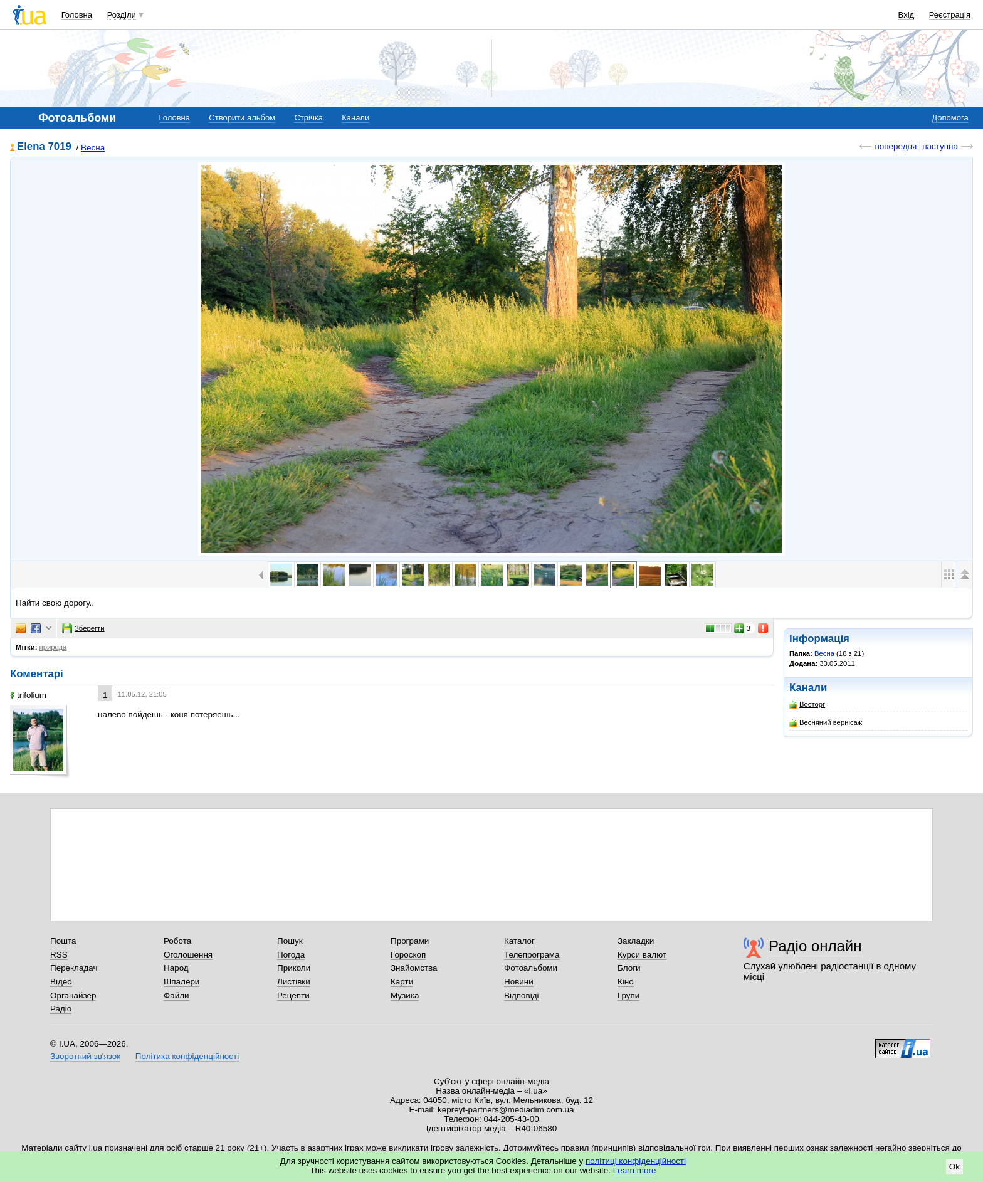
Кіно (626, 981)
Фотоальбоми (530, 968)
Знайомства (414, 968)
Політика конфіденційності (187, 1056)
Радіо (60, 1008)
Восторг (807, 704)
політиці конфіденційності (636, 1161)
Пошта (63, 941)
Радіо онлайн (815, 945)
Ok (954, 1166)
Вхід (906, 14)
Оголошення (188, 954)
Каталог (519, 941)
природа (53, 647)
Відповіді (521, 995)
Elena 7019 (44, 147)
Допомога (950, 117)
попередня (896, 146)
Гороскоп (408, 954)
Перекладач (73, 968)
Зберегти (83, 628)
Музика (405, 995)
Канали (355, 117)
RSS (59, 954)
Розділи (121, 14)
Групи (628, 995)
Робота (177, 941)
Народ (176, 968)
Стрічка (308, 117)
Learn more (634, 1170)
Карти (402, 981)
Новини (519, 981)
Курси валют (642, 954)
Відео (61, 981)
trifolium (28, 695)
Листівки (293, 981)
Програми (410, 941)
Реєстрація (949, 14)
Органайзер (73, 995)
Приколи (293, 968)
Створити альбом (242, 117)
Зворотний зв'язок (85, 1056)
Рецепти (293, 995)
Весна (93, 147)
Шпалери (181, 981)
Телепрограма (532, 954)
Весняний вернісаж (825, 723)
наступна (940, 146)
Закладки (636, 941)
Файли (176, 995)
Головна (76, 14)
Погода (291, 954)
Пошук (290, 941)
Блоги (629, 968)
